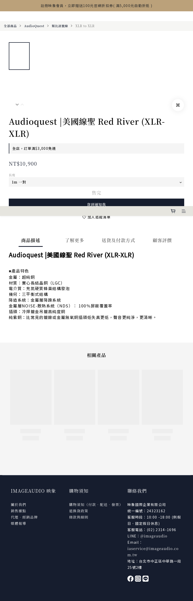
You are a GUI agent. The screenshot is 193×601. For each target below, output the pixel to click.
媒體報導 (18, 523)
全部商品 (10, 26)
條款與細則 (78, 517)
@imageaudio (154, 535)
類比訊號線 (60, 26)
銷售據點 (18, 510)
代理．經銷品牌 (24, 517)
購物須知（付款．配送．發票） (96, 504)
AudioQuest (34, 26)
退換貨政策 (78, 510)
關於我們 (18, 504)
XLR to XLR (84, 26)
